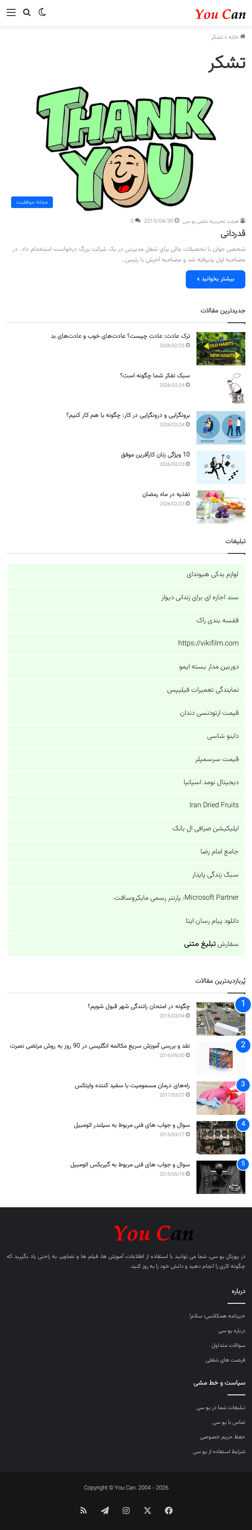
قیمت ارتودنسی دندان (209, 713)
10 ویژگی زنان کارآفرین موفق (155, 455)
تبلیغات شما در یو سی (220, 1407)
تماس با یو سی (228, 1422)
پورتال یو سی (224, 1256)
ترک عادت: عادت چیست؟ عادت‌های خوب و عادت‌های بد (120, 336)
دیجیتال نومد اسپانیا (211, 782)
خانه (236, 37)
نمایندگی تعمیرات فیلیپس (203, 690)
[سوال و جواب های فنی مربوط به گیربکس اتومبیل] (220, 1177)
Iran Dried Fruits (214, 805)
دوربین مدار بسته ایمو (209, 667)
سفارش (211, 944)
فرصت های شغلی (225, 1360)
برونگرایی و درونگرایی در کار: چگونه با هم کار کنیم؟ (128, 416)
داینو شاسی (223, 736)
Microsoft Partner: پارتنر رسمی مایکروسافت (176, 898)
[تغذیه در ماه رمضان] (220, 507)
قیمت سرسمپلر (217, 759)
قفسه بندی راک (217, 620)
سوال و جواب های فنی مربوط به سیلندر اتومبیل (132, 1125)
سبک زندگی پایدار (215, 875)
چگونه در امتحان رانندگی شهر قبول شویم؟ (139, 1007)
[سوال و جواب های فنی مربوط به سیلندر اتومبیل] (220, 1137)
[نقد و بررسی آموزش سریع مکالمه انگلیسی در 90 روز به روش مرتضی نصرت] (220, 1058)
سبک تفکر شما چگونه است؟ (155, 376)
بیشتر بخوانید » (215, 279)
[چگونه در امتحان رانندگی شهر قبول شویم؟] (220, 1019)
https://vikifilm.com (208, 644)
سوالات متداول (228, 1345)
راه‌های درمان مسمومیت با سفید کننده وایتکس (132, 1086)
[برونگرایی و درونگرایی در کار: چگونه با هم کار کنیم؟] (220, 428)
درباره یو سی (231, 1330)
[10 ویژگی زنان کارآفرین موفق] (220, 467)
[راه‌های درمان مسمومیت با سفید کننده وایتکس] (220, 1098)
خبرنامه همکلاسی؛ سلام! (217, 1316)
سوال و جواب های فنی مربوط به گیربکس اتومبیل (130, 1165)
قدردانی (232, 234)
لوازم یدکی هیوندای (213, 574)
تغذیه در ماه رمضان (166, 495)
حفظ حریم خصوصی (222, 1437)
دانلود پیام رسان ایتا (212, 921)
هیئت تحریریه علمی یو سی (211, 221)
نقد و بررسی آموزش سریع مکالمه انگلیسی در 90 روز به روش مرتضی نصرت (100, 1046)
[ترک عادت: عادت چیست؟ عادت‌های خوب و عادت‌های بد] (220, 348)
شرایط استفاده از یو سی (219, 1451)
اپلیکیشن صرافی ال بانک (205, 828)
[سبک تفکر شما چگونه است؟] (220, 388)
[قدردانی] (126, 148)
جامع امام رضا (219, 852)
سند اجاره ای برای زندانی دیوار (200, 597)
